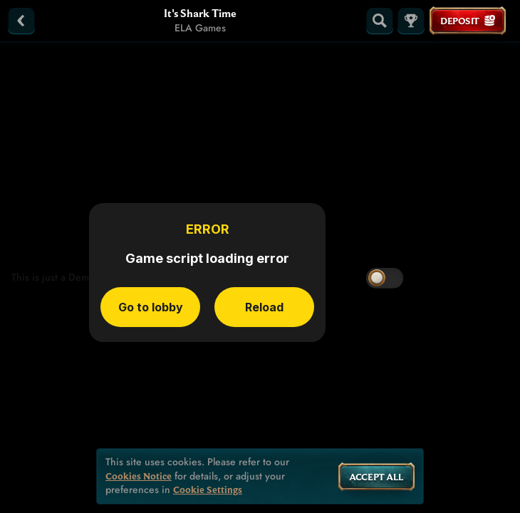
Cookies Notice (138, 476)
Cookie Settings (207, 490)
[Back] (21, 20)
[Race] (411, 20)
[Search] (379, 20)
